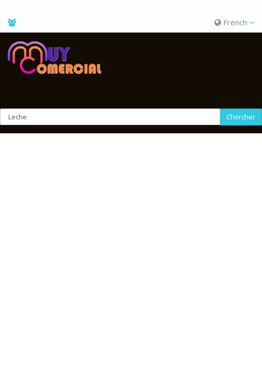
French (234, 22)
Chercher (240, 116)
